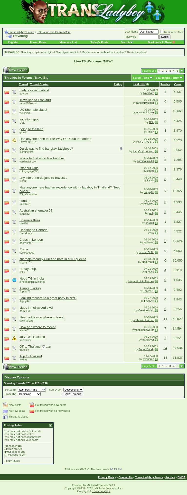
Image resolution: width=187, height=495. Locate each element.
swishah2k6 (26, 320)
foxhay (23, 359)
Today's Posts (99, 42)
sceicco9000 (26, 252)
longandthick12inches (32, 281)
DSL (22, 122)
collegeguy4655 (28, 171)
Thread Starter (39, 84)
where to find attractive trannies (42, 158)
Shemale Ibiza (29, 220)
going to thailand (31, 129)
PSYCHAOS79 (28, 142)
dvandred (148, 359)
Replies (165, 84)
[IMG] (7, 451)
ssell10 (23, 223)
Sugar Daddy (146, 349)
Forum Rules (38, 42)
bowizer (24, 93)
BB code (9, 445)
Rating (118, 84)
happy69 (149, 192)
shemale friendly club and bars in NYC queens (52, 259)
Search (125, 42)
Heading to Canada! (33, 230)
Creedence (26, 233)
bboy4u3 (24, 310)
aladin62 (24, 330)
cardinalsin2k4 (28, 161)
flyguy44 (24, 301)
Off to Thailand (30, 346)
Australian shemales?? (35, 210)
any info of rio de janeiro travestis (43, 177)
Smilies (8, 448)
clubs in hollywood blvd (36, 307)
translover (148, 339)
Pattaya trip (27, 269)
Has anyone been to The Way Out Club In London (55, 139)
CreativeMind (146, 310)
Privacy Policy (107, 477)
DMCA (182, 477)
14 (165, 319)
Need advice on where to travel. (42, 317)
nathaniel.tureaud (143, 320)
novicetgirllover (145, 112)
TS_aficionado (28, 194)
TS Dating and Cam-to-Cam (53, 32)
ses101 (150, 223)
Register (13, 42)
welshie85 (25, 112)
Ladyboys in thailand (34, 90)
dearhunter (25, 242)
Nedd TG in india (31, 278)
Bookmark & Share (161, 42)
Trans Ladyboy (101, 491)
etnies (150, 170)
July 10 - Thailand (32, 337)
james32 (24, 213)
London (24, 201)
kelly (151, 213)
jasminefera (26, 151)
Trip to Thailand (30, 356)
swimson (149, 242)
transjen (24, 349)
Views (177, 84)
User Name (131, 31)
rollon (151, 131)
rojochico (24, 204)
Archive (170, 477)
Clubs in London (31, 239)
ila (152, 232)
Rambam (148, 93)
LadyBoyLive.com (143, 151)
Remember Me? (171, 32)
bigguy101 (25, 262)
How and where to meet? (37, 327)
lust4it (23, 180)
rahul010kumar (28, 103)
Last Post (139, 84)
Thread (23, 84)
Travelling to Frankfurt (35, 100)
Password (130, 36)
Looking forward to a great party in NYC (47, 298)
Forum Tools (141, 77)
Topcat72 (24, 291)
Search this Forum (167, 77)
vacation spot (29, 119)
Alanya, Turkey (30, 288)
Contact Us (126, 477)
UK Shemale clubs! (33, 109)
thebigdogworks (144, 329)
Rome (23, 249)
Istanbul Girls (28, 168)
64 (165, 348)
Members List (68, 42)
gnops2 (149, 271)
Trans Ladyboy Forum (21, 32)
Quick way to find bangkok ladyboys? (46, 148)
